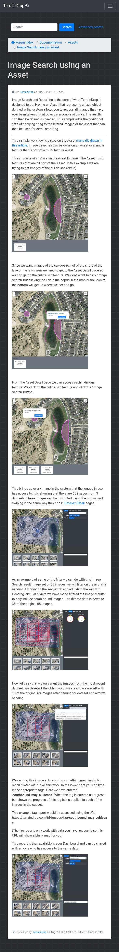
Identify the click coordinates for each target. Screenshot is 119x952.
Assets (73, 42)
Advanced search (90, 27)
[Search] (34, 27)
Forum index (22, 42)
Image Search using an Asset (38, 47)
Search (67, 27)
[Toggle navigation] (110, 6)
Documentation (51, 42)
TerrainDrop (16, 5)
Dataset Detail (74, 503)
